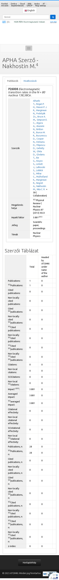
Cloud (22, 4)
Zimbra (14, 4)
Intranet (4, 6)
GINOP (29, 6)
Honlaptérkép (29, 562)
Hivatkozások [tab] (30, 81)
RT (44, 4)
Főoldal (4, 4)
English (30, 10)
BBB (29, 4)
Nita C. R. (41, 189)
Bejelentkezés (17, 6)
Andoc (37, 4)
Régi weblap (40, 6)
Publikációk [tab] (12, 81)
